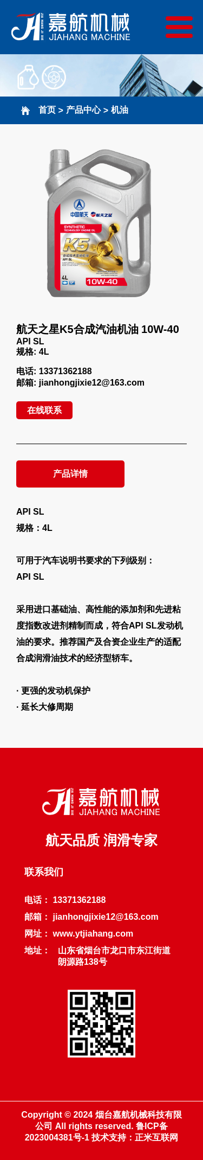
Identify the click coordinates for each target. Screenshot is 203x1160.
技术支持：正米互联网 (134, 1137)
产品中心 (83, 109)
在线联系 (44, 410)
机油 (119, 109)
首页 (47, 109)
